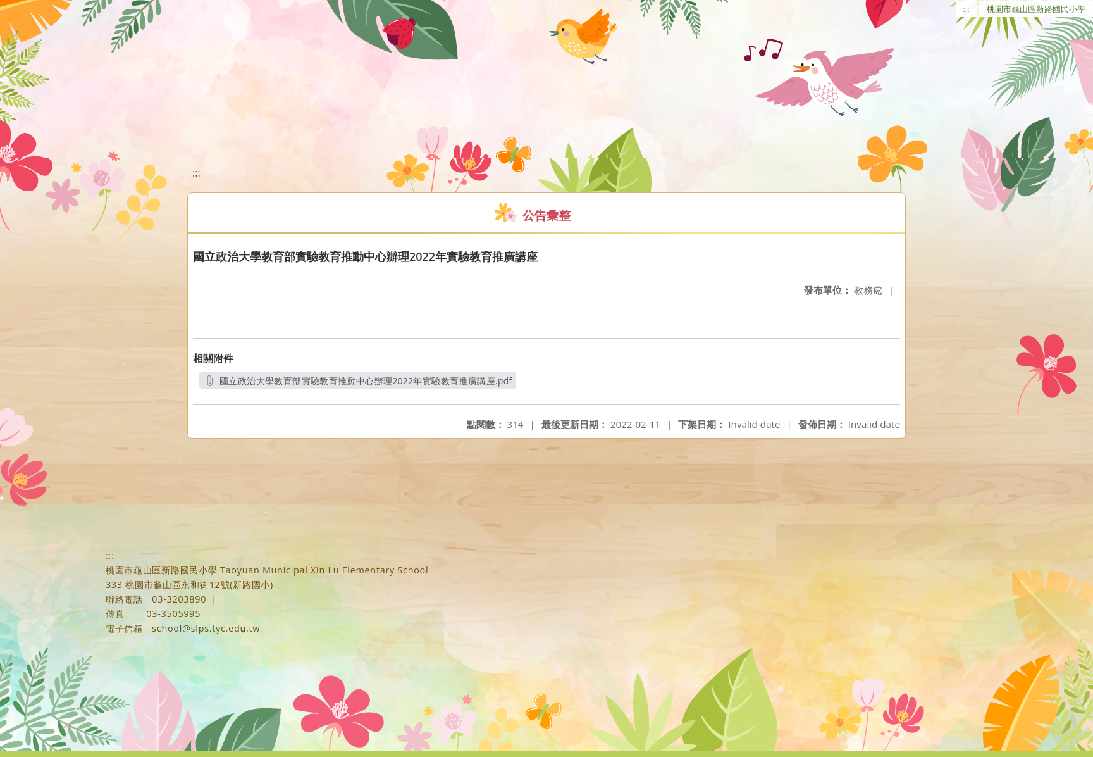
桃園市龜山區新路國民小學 (1036, 9)
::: (966, 9)
